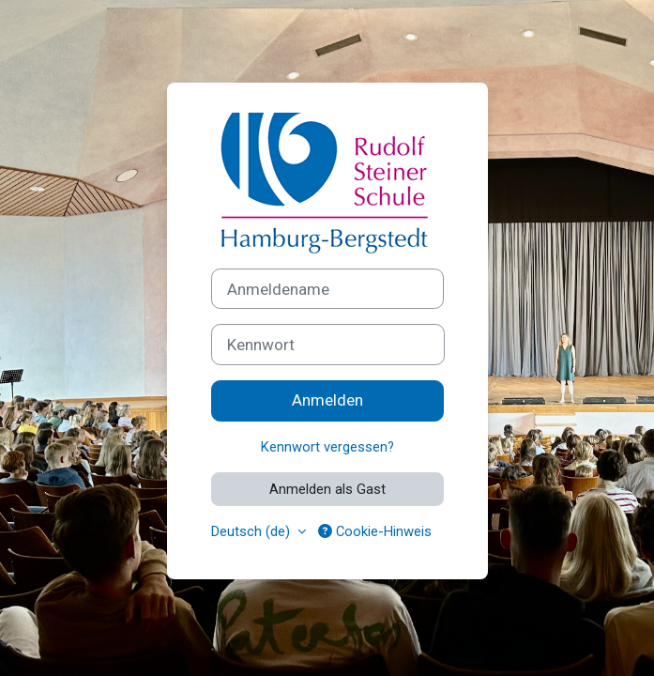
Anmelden (327, 400)
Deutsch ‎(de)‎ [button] (252, 531)
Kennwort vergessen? (327, 446)
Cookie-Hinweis (375, 531)
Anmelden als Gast (327, 489)
